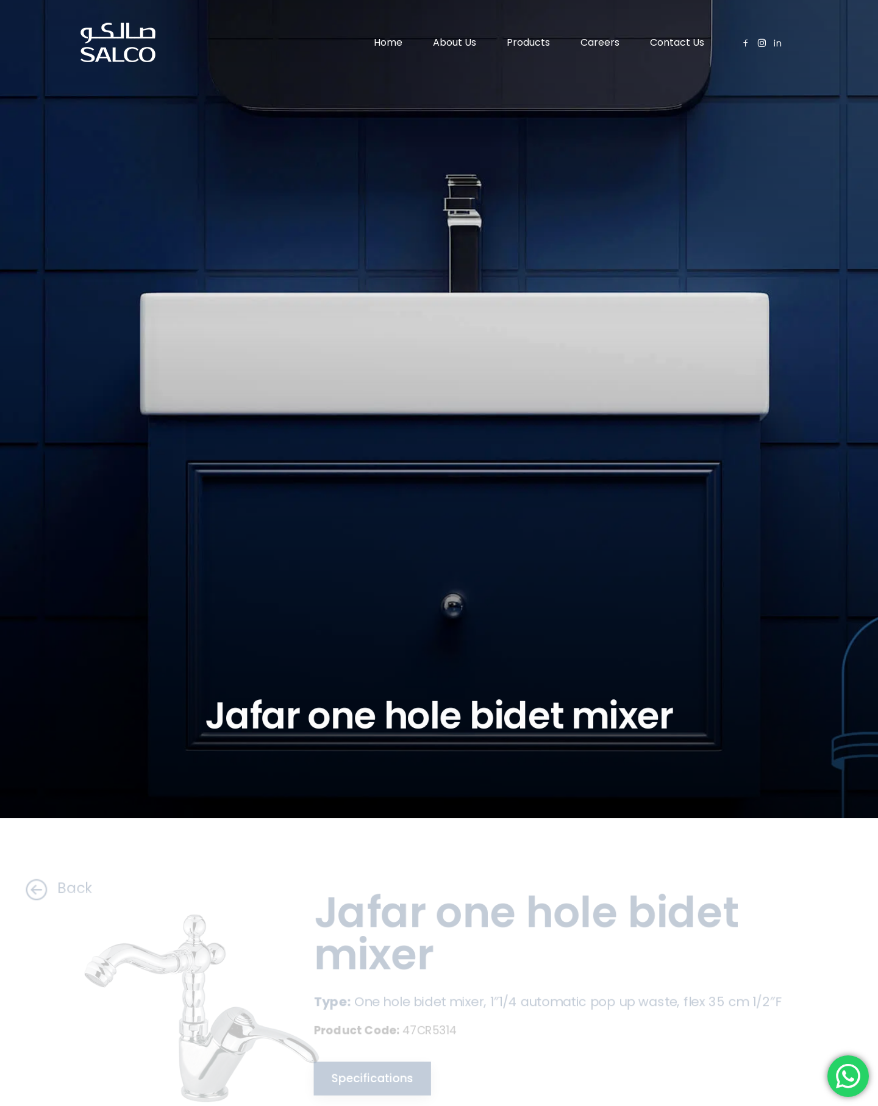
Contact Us (677, 42)
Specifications (368, 1079)
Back (50, 889)
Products (528, 42)
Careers (599, 42)
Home (388, 42)
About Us (454, 42)
